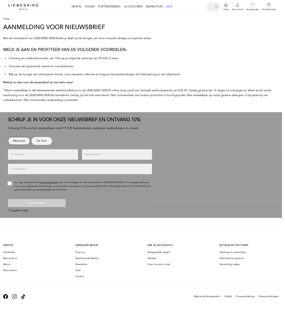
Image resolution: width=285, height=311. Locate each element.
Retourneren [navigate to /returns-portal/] (10, 270)
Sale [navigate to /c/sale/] (169, 6)
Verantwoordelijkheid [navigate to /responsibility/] (86, 258)
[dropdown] (226, 7)
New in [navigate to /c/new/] (76, 6)
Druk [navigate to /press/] (78, 270)
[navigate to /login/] (237, 7)
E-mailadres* (18, 169)
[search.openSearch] (213, 7)
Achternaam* (93, 154)
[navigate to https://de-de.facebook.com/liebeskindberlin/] (5, 296)
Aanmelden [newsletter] (36, 203)
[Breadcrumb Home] (6, 19)
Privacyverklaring (245, 296)
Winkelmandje (269, 9)
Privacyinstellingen (268, 296)
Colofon (228, 296)
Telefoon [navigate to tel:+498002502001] (152, 258)
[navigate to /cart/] (269, 7)
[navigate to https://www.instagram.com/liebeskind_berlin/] (14, 296)
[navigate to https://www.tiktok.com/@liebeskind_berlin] (23, 296)
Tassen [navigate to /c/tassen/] (90, 6)
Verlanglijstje (252, 9)
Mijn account (237, 9)
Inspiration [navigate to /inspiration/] (154, 6)
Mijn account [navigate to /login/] (10, 258)
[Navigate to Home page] (23, 7)
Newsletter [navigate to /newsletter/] (81, 264)
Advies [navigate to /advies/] (7, 264)
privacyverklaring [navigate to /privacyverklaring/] (49, 182)
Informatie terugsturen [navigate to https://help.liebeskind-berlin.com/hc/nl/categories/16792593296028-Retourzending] (232, 258)
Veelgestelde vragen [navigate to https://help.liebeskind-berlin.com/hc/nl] (158, 252)
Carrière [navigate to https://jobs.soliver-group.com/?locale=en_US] (79, 276)
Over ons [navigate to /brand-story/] (80, 252)
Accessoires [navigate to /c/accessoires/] (133, 6)
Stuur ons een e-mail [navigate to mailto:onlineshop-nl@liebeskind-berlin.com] (158, 264)
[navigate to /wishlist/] (252, 7)
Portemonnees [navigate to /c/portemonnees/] (109, 6)
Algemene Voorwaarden (207, 296)
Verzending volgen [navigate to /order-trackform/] (230, 264)
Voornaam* (18, 154)
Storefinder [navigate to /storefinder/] (9, 252)
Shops (226, 9)
